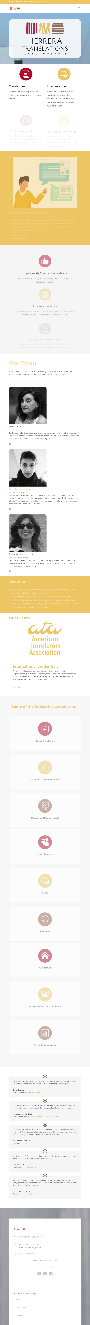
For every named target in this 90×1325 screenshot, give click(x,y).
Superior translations (27, 1194)
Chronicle (33, 1167)
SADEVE (24, 1143)
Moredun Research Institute (47, 1116)
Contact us (17, 687)
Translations (17, 86)
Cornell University (33, 1092)
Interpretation (56, 86)
